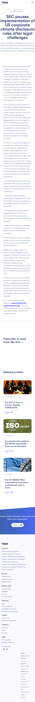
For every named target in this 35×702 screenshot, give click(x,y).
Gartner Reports (7, 606)
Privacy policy (6, 640)
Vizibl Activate (6, 576)
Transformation (7, 597)
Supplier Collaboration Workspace (13, 559)
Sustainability (6, 589)
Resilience (5, 591)
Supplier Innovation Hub (10, 562)
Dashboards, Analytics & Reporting (13, 567)
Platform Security (7, 569)
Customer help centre (9, 620)
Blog (3, 604)
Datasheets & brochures (10, 611)
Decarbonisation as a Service (11, 554)
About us (5, 627)
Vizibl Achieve (6, 582)
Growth (4, 594)
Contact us (17, 525)
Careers (4, 633)
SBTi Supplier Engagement (10, 551)
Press (3, 630)
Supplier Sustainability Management (14, 564)
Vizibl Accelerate (7, 579)
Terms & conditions (8, 642)
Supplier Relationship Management (13, 556)
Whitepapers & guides (9, 609)
